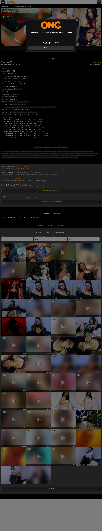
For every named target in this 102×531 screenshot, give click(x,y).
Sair (51, 38)
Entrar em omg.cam (51, 48)
